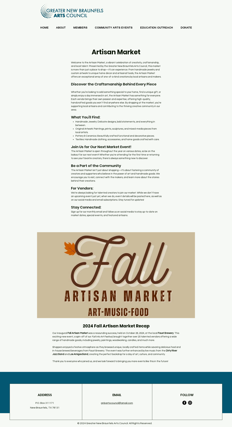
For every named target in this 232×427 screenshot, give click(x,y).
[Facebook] (184, 403)
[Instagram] (190, 403)
